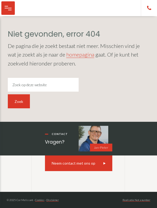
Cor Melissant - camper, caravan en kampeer (32, 8)
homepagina (80, 54)
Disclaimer (52, 200)
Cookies (39, 200)
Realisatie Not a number (136, 200)
